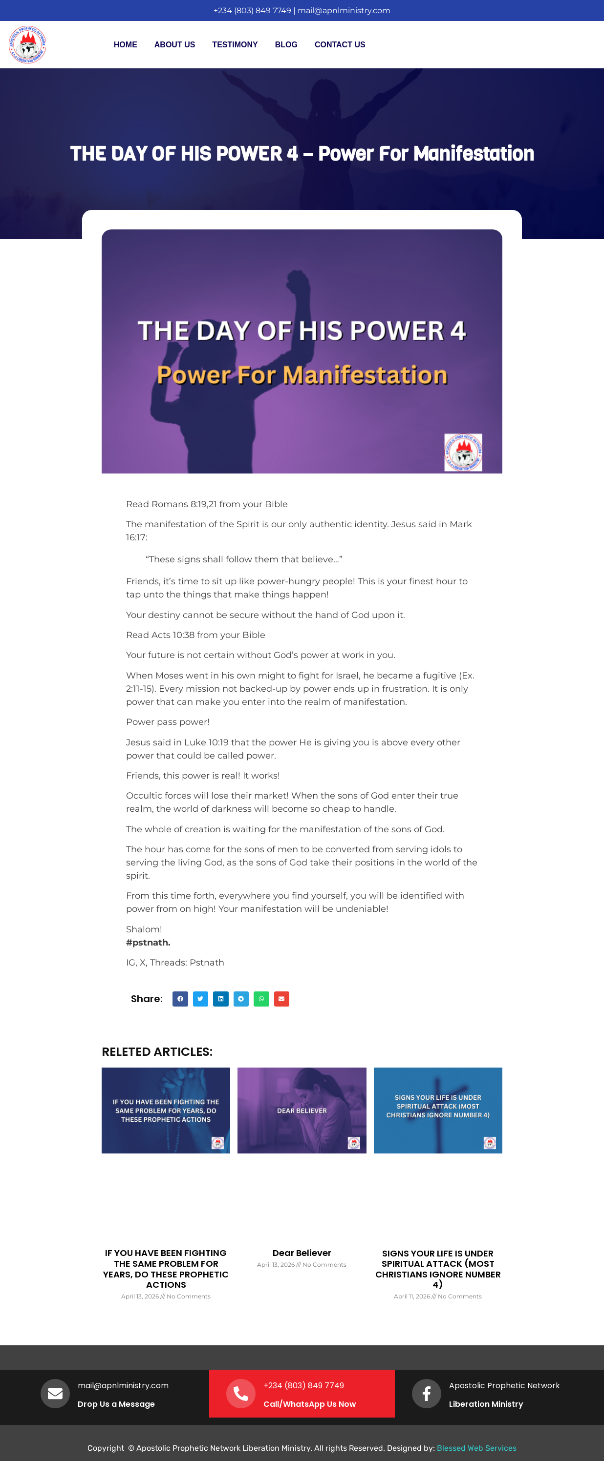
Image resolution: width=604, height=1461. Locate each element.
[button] (180, 999)
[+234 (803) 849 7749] (241, 1393)
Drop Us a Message (116, 1404)
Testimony (235, 45)
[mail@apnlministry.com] (55, 1393)
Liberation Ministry (486, 1404)
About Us (174, 45)
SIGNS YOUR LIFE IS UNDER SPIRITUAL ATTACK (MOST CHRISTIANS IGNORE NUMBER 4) (438, 1269)
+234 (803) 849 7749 (252, 10)
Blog (286, 45)
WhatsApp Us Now (319, 1404)
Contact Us (340, 45)
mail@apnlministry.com (344, 10)
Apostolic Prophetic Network (504, 1385)
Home (125, 45)
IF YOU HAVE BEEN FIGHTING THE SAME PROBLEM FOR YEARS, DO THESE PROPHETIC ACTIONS (166, 1269)
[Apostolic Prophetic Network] (426, 1393)
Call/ (273, 1404)
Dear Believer (302, 1253)
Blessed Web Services (477, 1448)
